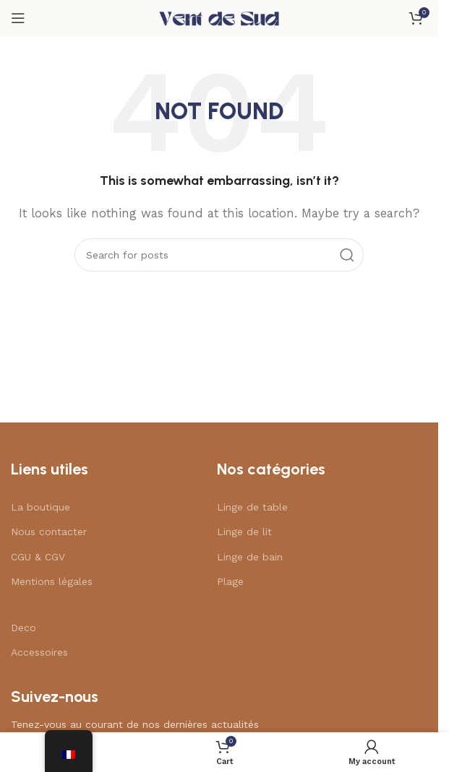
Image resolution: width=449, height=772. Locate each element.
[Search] (219, 255)
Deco (23, 627)
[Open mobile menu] (18, 18)
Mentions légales (52, 581)
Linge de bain (250, 557)
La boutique (40, 507)
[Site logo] (219, 17)
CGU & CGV (38, 557)
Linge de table (252, 507)
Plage (230, 581)
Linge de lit (244, 531)
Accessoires (39, 652)
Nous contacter (49, 531)
